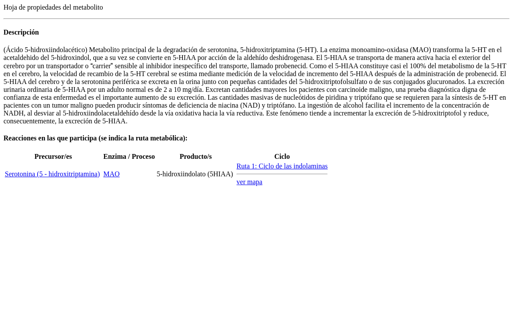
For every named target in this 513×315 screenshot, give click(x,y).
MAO (111, 174)
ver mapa (249, 182)
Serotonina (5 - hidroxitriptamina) (52, 174)
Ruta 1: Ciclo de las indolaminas (282, 166)
